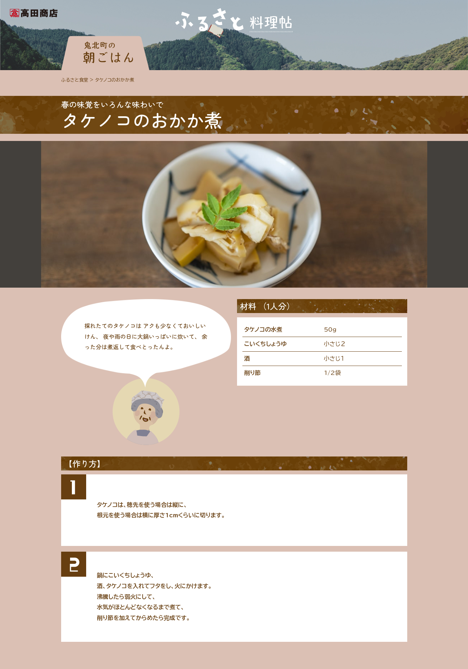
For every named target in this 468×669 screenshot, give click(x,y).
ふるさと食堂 (74, 80)
